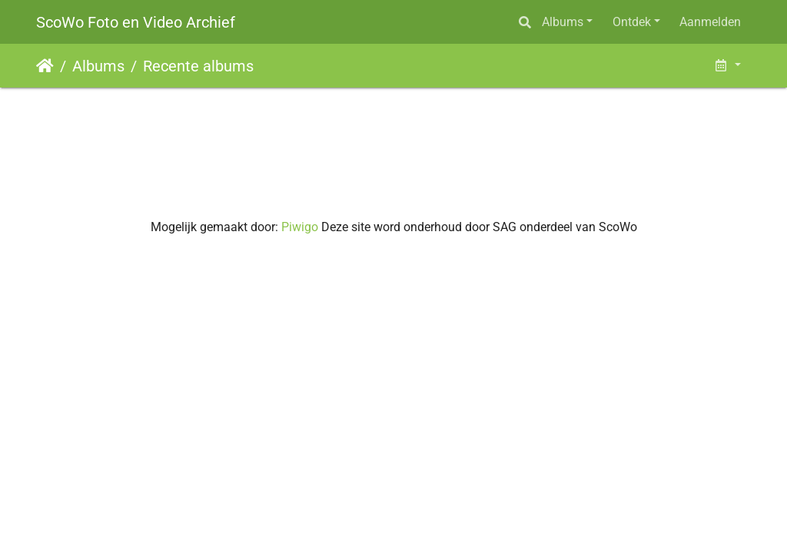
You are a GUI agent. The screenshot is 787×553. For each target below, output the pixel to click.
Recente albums (198, 66)
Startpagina (45, 66)
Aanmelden (710, 22)
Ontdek (632, 22)
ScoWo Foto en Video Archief (135, 22)
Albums (562, 22)
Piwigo (299, 227)
